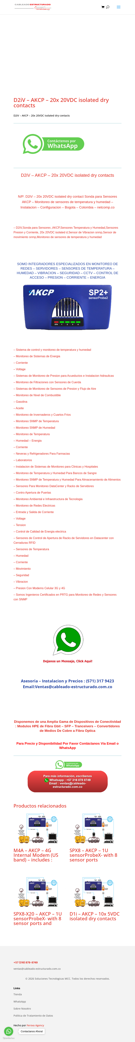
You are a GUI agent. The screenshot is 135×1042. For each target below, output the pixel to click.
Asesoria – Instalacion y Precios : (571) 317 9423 (67, 680)
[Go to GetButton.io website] (8, 1038)
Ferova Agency (35, 1025)
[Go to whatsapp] (8, 1031)
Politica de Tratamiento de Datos (33, 1015)
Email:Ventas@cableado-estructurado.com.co (67, 686)
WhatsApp (20, 1001)
